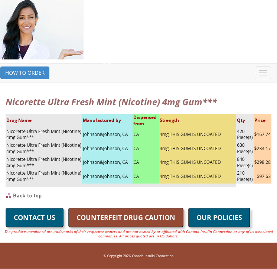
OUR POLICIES (219, 217)
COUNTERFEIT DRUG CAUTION (125, 217)
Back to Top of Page (24, 195)
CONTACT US (34, 217)
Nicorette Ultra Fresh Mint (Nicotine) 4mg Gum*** (43, 134)
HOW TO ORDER (25, 72)
